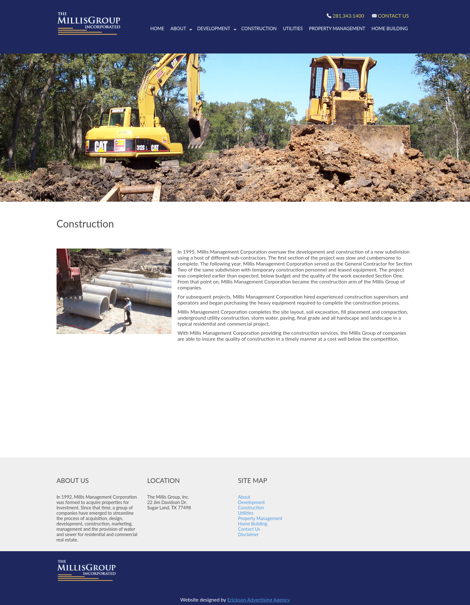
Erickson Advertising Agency (258, 599)
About (182, 29)
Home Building (389, 28)
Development (217, 29)
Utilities (293, 28)
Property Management (337, 28)
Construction (258, 28)
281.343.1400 (348, 16)
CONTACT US (393, 16)
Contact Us (249, 529)
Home (157, 28)
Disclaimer (249, 534)
